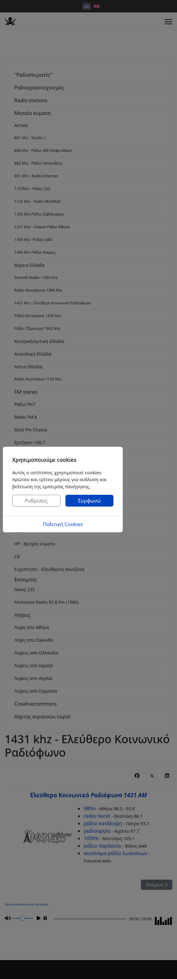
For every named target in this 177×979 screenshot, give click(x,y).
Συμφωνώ (89, 500)
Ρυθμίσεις (36, 500)
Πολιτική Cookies (63, 524)
